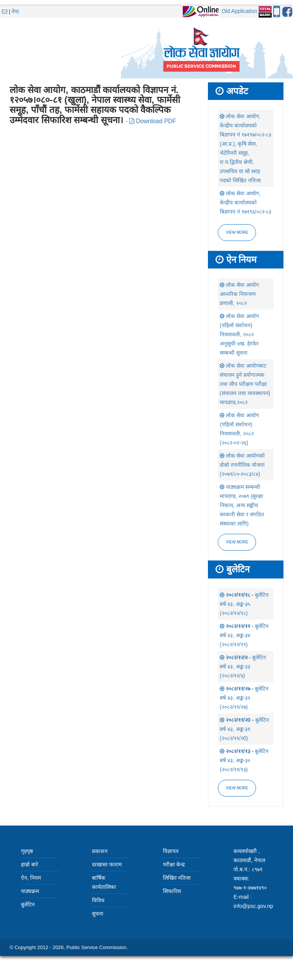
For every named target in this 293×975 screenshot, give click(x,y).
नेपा (15, 11)
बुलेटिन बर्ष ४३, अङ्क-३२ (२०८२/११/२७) (244, 698)
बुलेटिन (28, 904)
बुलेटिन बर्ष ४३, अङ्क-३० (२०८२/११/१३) (244, 760)
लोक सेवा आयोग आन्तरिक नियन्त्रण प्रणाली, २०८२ (239, 294)
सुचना (97, 914)
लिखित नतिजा (177, 878)
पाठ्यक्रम (30, 891)
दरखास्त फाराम (107, 864)
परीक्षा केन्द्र (174, 864)
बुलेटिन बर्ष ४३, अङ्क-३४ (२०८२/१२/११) (244, 635)
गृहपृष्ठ (27, 851)
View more (237, 232)
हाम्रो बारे (29, 864)
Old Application (239, 11)
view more (237, 542)
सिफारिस (172, 891)
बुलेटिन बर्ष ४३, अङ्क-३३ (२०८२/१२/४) (243, 666)
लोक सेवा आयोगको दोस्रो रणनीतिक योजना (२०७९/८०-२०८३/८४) (242, 465)
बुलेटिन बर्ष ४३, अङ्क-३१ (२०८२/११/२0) (244, 729)
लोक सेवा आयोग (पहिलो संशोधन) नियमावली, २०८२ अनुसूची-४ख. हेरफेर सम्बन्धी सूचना (239, 334)
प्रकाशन (100, 851)
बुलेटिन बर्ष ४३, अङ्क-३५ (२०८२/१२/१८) (244, 604)
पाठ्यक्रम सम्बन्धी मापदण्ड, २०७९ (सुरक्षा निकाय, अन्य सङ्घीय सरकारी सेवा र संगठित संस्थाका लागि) (242, 505)
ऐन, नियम (31, 878)
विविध (98, 900)
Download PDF (152, 121)
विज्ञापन (171, 851)
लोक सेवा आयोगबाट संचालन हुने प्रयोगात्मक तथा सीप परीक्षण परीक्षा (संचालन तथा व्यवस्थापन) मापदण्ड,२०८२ (245, 384)
